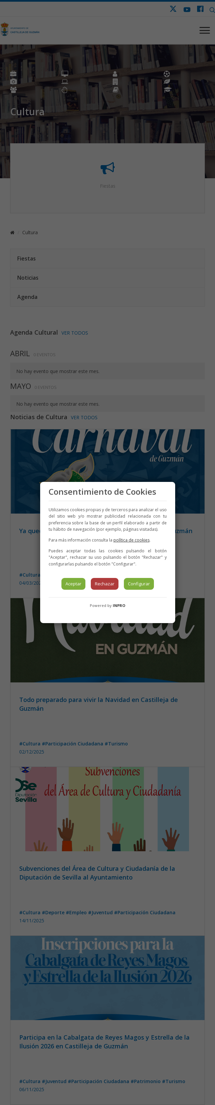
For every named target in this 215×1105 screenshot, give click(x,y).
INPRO (119, 605)
